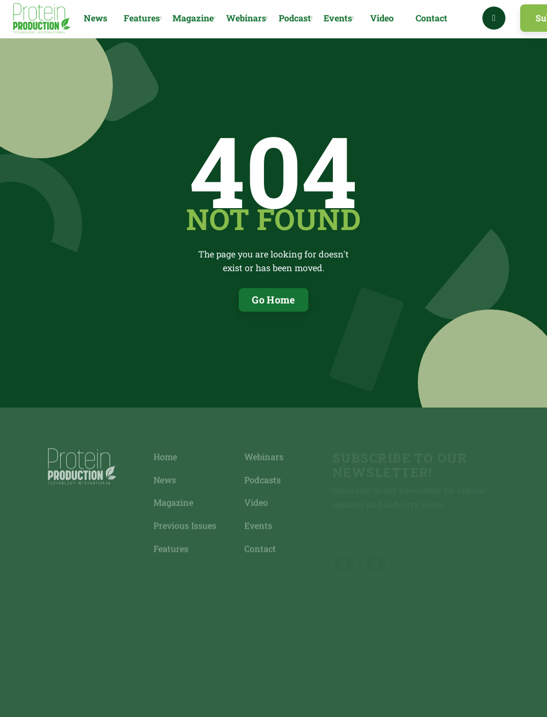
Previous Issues (186, 524)
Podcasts (262, 479)
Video (382, 18)
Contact (431, 18)
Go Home (273, 299)
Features (172, 547)
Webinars (263, 457)
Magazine (175, 502)
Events (258, 524)
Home (167, 457)
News (95, 18)
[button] (142, 18)
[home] (42, 18)
